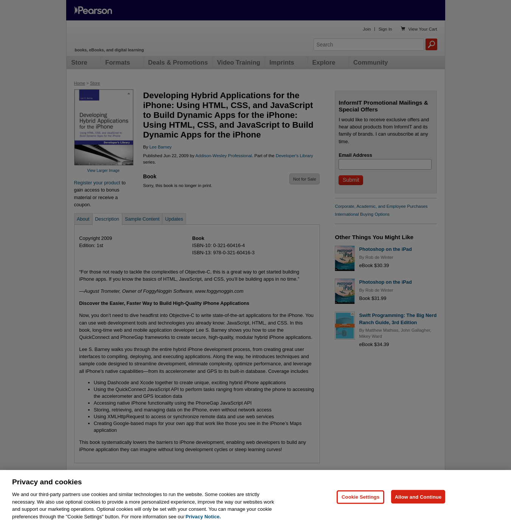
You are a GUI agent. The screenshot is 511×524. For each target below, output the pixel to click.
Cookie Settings (360, 504)
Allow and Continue (418, 504)
